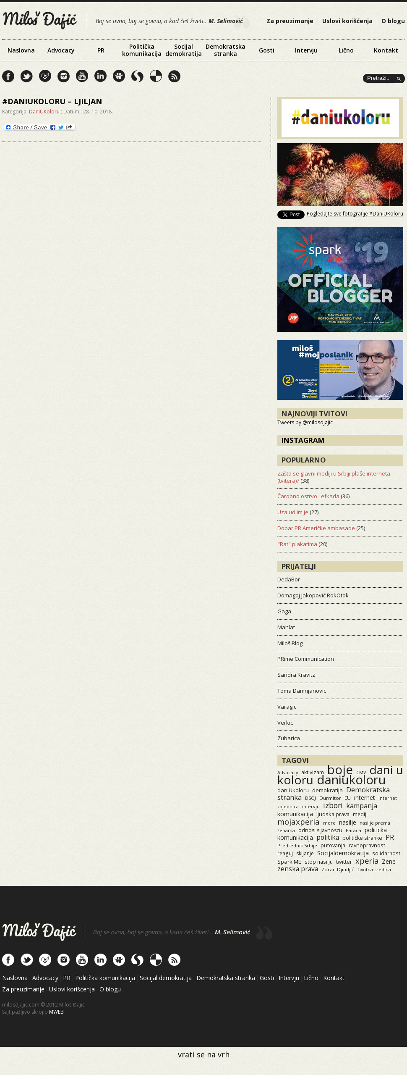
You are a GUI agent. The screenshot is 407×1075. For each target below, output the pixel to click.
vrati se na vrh (204, 1054)
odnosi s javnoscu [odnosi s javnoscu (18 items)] (320, 830)
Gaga (284, 611)
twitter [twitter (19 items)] (344, 861)
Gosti (266, 50)
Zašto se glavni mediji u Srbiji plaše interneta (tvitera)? (333, 477)
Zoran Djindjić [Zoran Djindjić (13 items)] (337, 869)
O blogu (393, 21)
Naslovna (21, 50)
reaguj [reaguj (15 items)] (285, 853)
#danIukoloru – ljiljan (52, 101)
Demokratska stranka (225, 50)
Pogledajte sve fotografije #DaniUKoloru (355, 213)
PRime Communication (305, 658)
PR (100, 50)
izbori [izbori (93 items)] (333, 805)
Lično (346, 50)
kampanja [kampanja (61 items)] (361, 805)
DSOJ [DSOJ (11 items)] (310, 798)
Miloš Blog (290, 643)
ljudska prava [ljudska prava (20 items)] (333, 814)
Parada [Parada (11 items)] (353, 830)
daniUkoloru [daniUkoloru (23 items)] (293, 790)
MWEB (56, 1011)
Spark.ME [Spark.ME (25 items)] (289, 861)
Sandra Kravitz (296, 674)
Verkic (285, 722)
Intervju (306, 50)
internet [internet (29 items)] (364, 798)
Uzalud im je (292, 512)
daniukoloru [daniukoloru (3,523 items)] (351, 779)
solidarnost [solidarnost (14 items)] (386, 853)
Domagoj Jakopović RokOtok (313, 595)
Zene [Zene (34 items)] (389, 861)
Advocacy (61, 50)
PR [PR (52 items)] (390, 837)
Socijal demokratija (183, 50)
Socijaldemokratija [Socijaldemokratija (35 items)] (343, 853)
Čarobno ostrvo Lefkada (308, 496)
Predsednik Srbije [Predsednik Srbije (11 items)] (297, 845)
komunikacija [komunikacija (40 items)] (295, 814)
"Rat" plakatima (297, 544)
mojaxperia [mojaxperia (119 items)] (298, 821)
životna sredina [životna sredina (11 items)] (374, 869)
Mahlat (286, 627)
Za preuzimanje (289, 21)
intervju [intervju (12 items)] (311, 806)
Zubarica (288, 738)
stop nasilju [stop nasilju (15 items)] (319, 861)
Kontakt (386, 50)
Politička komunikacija (142, 50)
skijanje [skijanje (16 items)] (305, 853)
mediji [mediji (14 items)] (360, 814)
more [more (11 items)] (329, 823)
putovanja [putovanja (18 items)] (333, 845)
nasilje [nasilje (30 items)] (347, 822)
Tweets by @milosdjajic (305, 422)
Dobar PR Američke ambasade (316, 528)
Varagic (286, 706)
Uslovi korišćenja (347, 21)
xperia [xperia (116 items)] (366, 860)
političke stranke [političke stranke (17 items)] (362, 837)
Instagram (303, 440)
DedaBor (288, 579)
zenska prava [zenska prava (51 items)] (297, 868)
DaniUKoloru (44, 111)
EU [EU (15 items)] (347, 797)
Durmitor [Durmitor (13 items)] (330, 798)
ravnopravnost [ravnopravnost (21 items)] (367, 845)
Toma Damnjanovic (301, 690)
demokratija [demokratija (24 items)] (327, 790)
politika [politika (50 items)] (327, 837)
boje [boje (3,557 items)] (340, 769)
